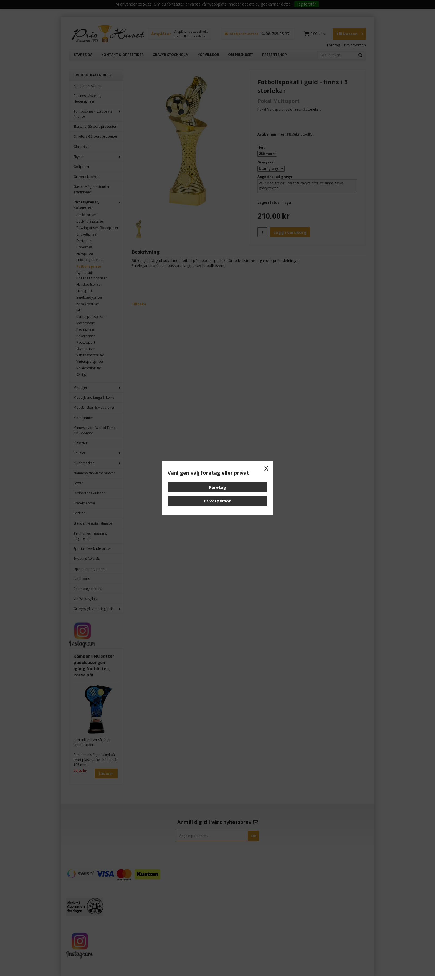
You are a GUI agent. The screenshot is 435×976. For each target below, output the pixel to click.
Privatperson (217, 501)
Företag (217, 487)
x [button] (266, 468)
